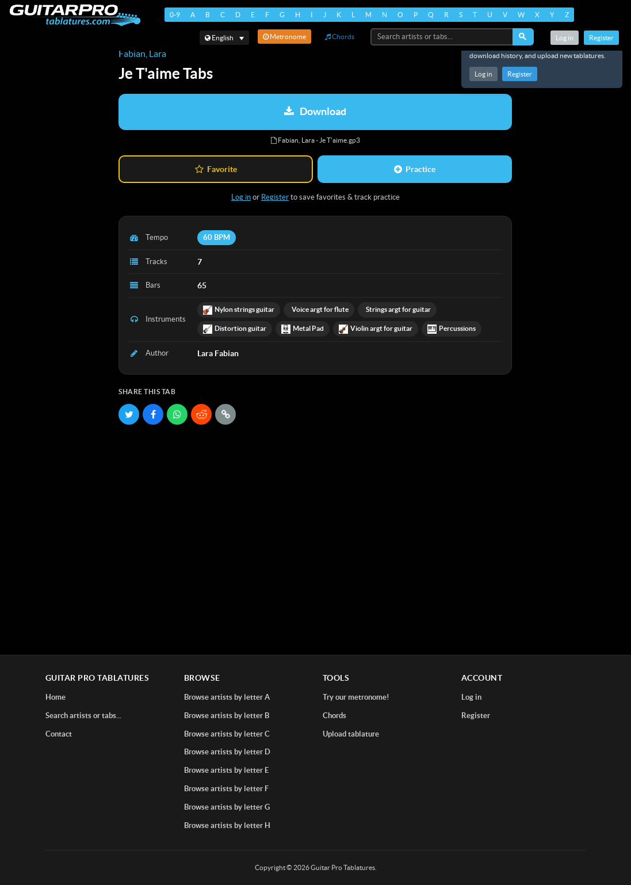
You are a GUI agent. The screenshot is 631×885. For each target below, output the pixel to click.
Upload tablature (351, 734)
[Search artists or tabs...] (442, 36)
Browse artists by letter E (226, 770)
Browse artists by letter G (227, 807)
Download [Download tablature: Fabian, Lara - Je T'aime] (315, 111)
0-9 (175, 14)
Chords (339, 36)
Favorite (216, 169)
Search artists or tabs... (83, 715)
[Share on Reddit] (201, 414)
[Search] (523, 36)
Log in (483, 74)
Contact (58, 734)
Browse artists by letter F (226, 788)
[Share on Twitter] (128, 414)
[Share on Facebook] (153, 414)
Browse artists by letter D (227, 751)
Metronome (284, 36)
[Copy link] (225, 414)
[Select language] (224, 37)
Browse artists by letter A (227, 697)
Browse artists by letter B (226, 715)
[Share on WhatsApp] (177, 414)
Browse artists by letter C (227, 734)
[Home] (75, 15)
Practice (414, 169)
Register (519, 74)
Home (55, 697)
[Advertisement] (315, 516)
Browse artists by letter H (227, 825)
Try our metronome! (356, 697)
